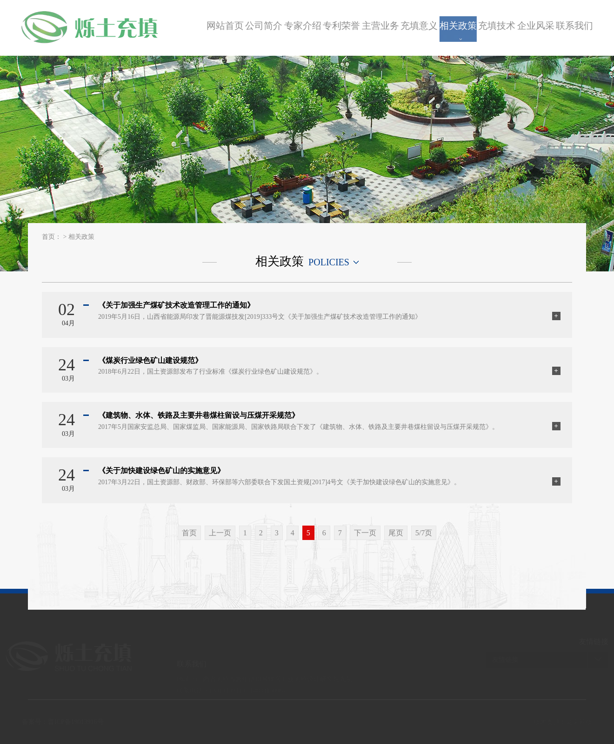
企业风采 (537, 25)
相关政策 (460, 25)
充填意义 (421, 25)
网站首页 (227, 25)
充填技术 (498, 25)
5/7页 (423, 533)
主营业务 (382, 25)
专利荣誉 (343, 25)
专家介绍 (304, 25)
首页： (51, 236)
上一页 (220, 533)
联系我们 (576, 25)
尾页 (395, 533)
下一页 (365, 533)
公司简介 (265, 25)
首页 (189, 533)
